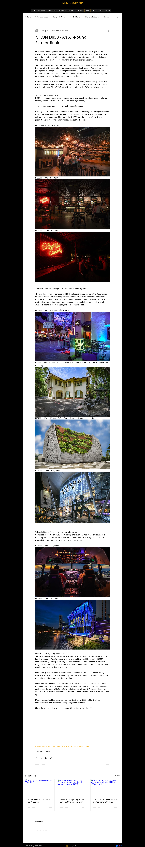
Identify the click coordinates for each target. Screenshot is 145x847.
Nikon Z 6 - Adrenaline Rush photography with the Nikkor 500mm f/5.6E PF (105, 800)
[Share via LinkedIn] (46, 758)
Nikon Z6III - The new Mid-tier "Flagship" (39, 800)
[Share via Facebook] (36, 758)
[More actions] (108, 31)
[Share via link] (51, 758)
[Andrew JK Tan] (122, 846)
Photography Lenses (41, 17)
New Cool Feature (75, 17)
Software (106, 17)
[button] (117, 17)
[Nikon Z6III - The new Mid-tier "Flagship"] (39, 787)
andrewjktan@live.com (74, 846)
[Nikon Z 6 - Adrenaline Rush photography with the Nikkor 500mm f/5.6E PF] (105, 787)
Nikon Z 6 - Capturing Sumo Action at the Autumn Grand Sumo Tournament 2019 (72, 800)
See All (117, 775)
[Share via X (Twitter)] (41, 758)
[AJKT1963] (120, 846)
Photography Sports (92, 17)
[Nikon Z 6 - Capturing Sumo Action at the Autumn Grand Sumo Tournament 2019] (72, 787)
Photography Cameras (43, 751)
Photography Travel (58, 17)
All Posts (28, 17)
